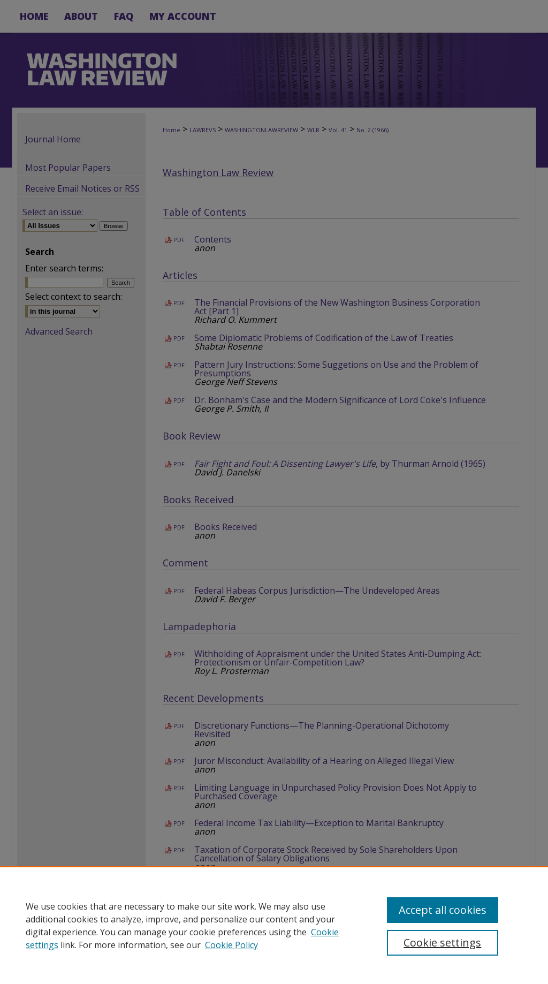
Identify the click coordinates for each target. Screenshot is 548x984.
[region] (274, 925)
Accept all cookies (442, 910)
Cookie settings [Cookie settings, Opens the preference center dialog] (442, 942)
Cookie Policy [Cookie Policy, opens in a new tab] (231, 945)
